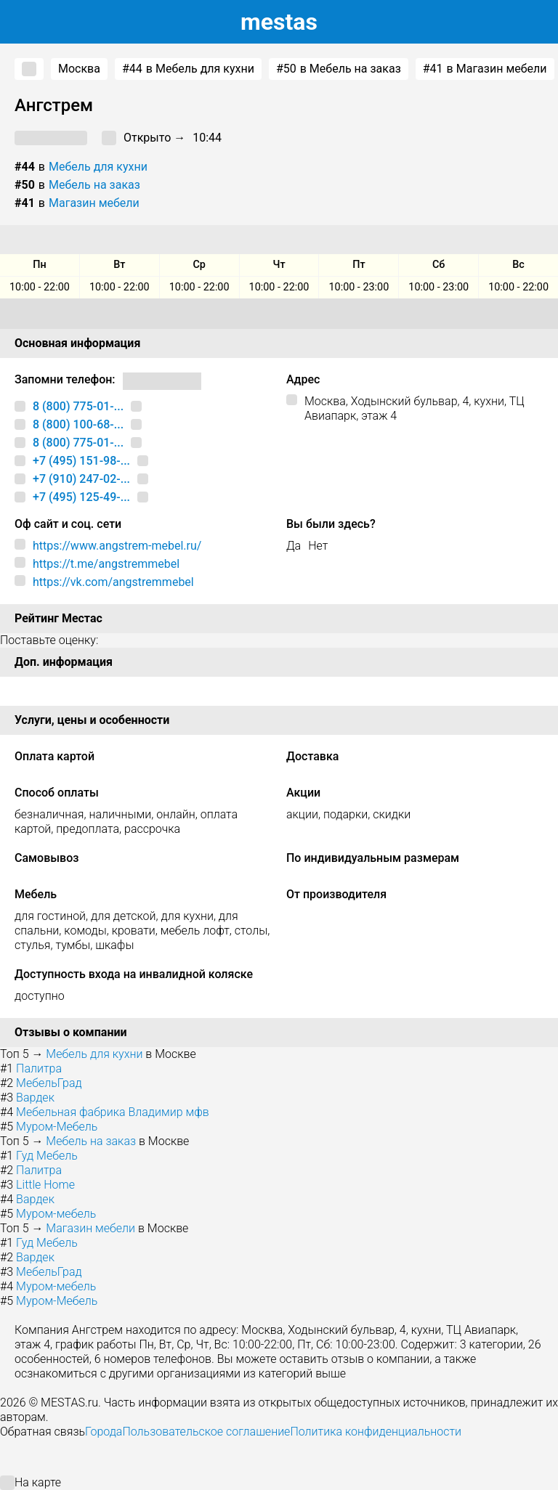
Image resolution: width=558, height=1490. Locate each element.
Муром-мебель (56, 1214)
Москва (79, 69)
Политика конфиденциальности (375, 1431)
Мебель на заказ (94, 185)
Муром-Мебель (56, 1126)
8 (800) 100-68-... (78, 424)
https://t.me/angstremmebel (106, 564)
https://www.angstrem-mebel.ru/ (117, 546)
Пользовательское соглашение (206, 1431)
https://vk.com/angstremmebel (113, 582)
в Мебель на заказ (338, 69)
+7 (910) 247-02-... (81, 478)
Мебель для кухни (98, 167)
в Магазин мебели (485, 69)
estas (279, 22)
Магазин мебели (94, 203)
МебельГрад (49, 1083)
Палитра (39, 1068)
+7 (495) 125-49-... (81, 497)
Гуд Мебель (47, 1156)
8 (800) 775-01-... (78, 406)
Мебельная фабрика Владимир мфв (112, 1112)
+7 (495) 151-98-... (81, 460)
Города (103, 1431)
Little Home (45, 1185)
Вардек (35, 1097)
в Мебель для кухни (188, 69)
